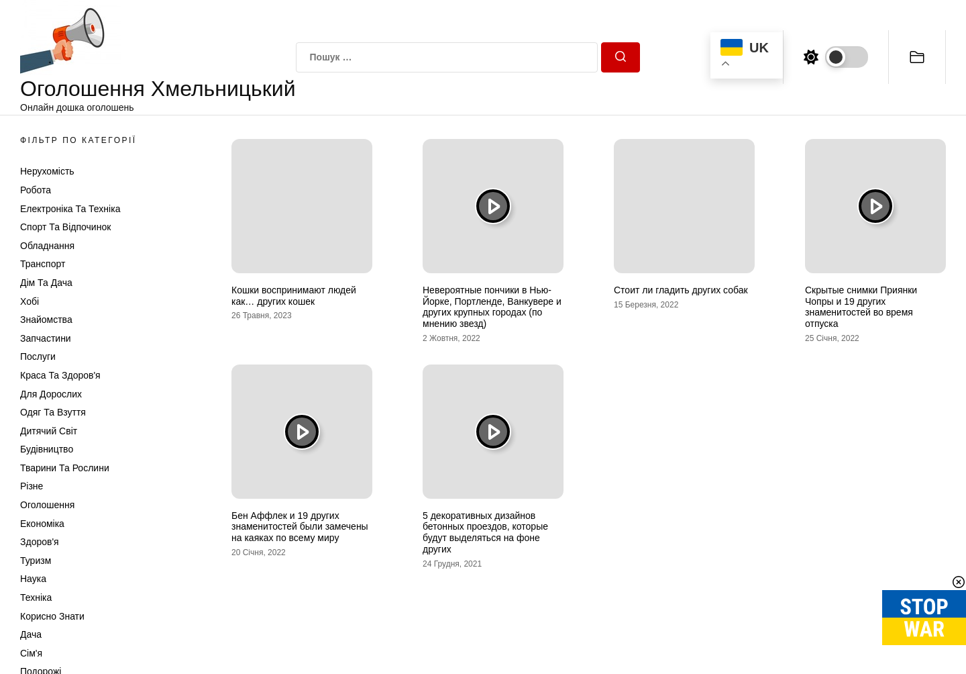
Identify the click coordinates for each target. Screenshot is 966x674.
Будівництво (46, 449)
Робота (35, 190)
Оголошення (47, 504)
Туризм (35, 560)
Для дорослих (51, 394)
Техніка (36, 597)
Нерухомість (47, 171)
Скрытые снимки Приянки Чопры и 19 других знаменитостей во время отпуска (861, 307)
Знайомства (46, 319)
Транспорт (42, 263)
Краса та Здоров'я (60, 375)
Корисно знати (52, 616)
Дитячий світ (48, 431)
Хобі (29, 301)
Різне (31, 486)
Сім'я (31, 653)
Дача (31, 634)
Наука (33, 578)
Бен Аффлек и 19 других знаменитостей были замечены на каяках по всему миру (299, 527)
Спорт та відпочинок (65, 227)
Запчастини (45, 338)
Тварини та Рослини (64, 468)
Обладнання (47, 245)
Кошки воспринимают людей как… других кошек (293, 296)
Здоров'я (39, 541)
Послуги (38, 356)
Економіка (42, 523)
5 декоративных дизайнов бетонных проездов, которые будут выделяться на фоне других (485, 532)
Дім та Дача (46, 282)
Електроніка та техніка (70, 208)
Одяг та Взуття (53, 412)
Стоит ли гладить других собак (681, 290)
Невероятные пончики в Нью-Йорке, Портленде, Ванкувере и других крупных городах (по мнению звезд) (492, 307)
